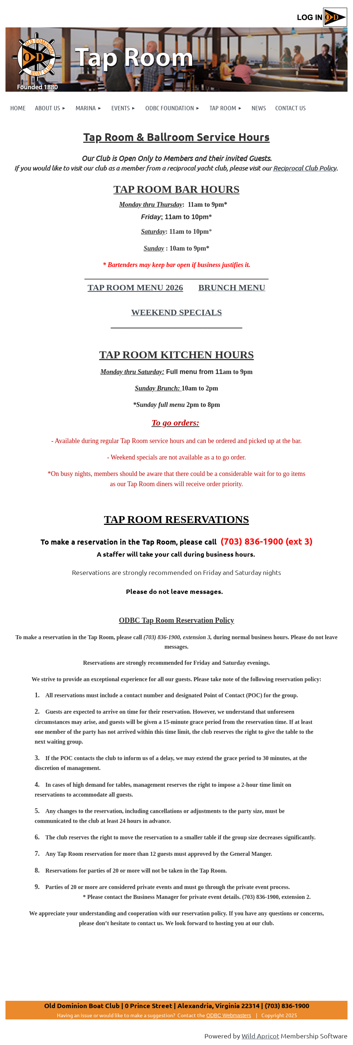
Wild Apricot (260, 1036)
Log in (322, 17)
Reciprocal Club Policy (304, 168)
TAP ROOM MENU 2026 (135, 287)
